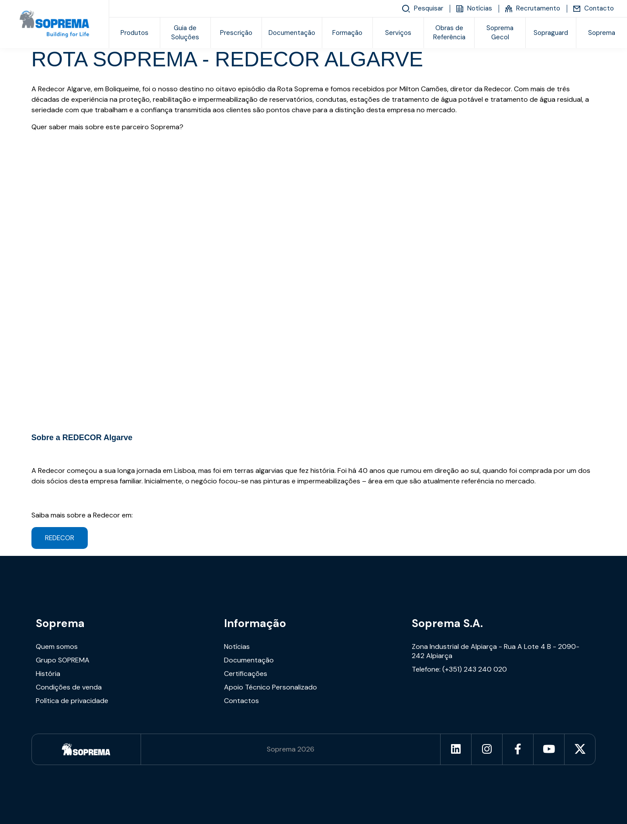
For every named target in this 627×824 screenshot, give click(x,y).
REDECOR (59, 538)
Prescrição (236, 32)
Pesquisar (422, 8)
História (48, 673)
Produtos (134, 32)
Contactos (241, 700)
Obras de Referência (449, 32)
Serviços (398, 32)
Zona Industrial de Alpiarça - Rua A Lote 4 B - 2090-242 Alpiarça (495, 651)
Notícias (474, 8)
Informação (255, 623)
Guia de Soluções (185, 32)
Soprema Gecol (499, 32)
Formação (347, 32)
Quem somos (57, 646)
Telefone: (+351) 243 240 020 (459, 669)
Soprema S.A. (447, 623)
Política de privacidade (72, 700)
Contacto (593, 8)
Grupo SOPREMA (63, 660)
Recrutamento (532, 8)
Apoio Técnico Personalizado (270, 687)
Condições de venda (69, 687)
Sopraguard (551, 32)
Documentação (292, 32)
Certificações (245, 673)
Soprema (60, 623)
